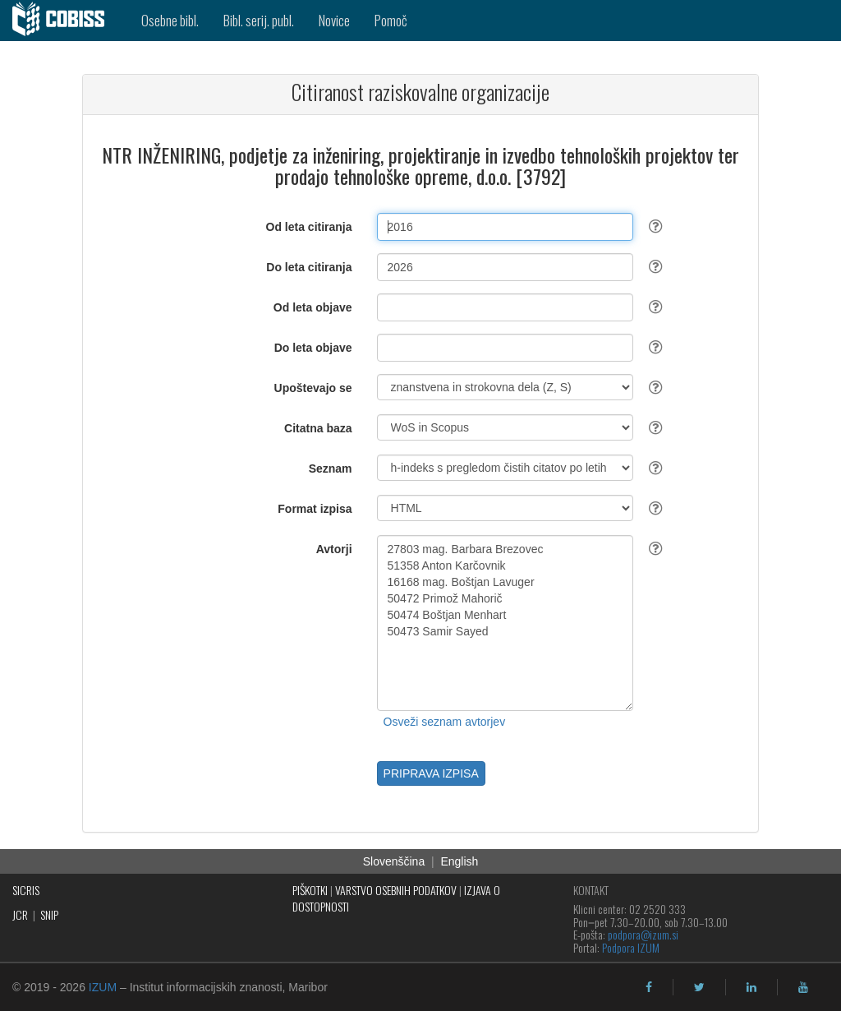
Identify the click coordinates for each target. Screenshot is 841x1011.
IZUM (103, 987)
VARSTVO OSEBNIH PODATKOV (396, 889)
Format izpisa (315, 508)
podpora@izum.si (643, 934)
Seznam (330, 468)
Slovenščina (394, 861)
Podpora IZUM (630, 947)
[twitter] (699, 987)
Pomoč (391, 20)
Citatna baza (318, 428)
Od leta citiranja (309, 226)
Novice (334, 20)
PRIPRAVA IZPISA (431, 773)
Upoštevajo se (313, 388)
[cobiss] (64, 20)
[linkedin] (751, 987)
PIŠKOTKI (310, 889)
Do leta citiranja (309, 267)
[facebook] (649, 987)
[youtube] (803, 987)
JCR (20, 914)
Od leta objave (312, 307)
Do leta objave (313, 347)
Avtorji (334, 549)
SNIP (49, 914)
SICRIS (25, 889)
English (459, 861)
